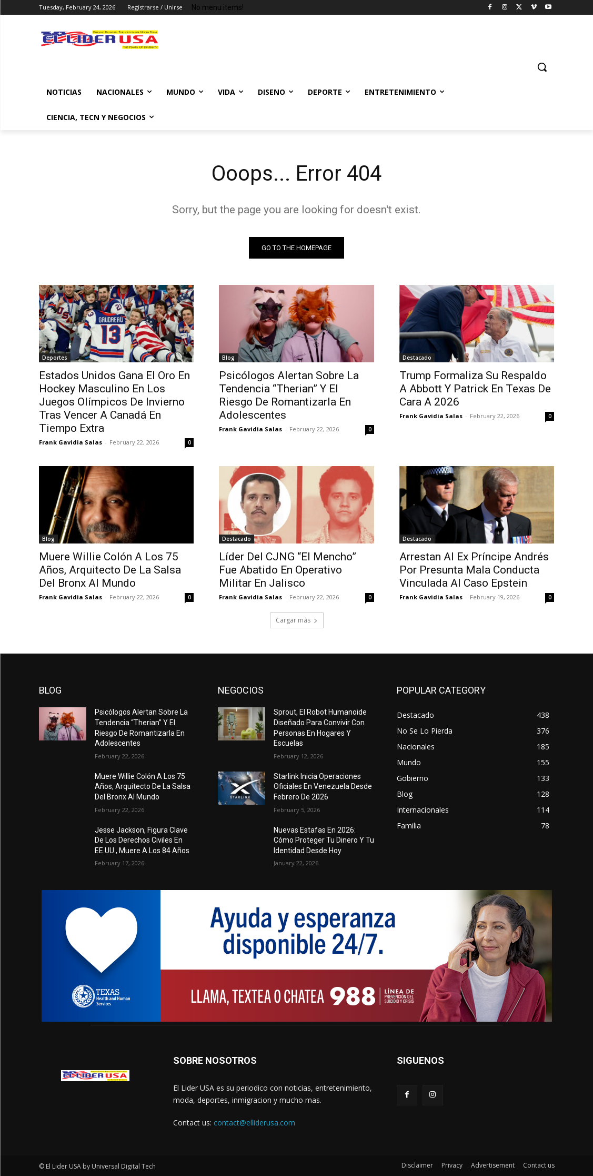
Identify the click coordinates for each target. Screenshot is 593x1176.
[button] (542, 67)
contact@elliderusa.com (254, 1123)
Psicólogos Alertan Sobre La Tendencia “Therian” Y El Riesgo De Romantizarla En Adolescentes (289, 395)
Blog (228, 357)
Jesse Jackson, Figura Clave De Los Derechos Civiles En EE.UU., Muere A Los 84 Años (142, 840)
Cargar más (297, 620)
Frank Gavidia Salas (70, 442)
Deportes (54, 357)
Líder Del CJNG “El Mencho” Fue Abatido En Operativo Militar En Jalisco (287, 569)
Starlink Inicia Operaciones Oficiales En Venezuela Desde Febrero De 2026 (323, 786)
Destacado (417, 357)
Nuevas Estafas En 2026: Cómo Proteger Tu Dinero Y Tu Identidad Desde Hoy (324, 840)
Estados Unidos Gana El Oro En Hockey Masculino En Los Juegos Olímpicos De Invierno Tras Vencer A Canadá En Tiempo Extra (114, 401)
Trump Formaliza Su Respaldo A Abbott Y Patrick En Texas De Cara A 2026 (475, 388)
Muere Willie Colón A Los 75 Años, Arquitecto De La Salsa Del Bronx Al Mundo (110, 569)
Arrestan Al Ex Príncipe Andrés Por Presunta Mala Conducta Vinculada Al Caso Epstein (474, 569)
